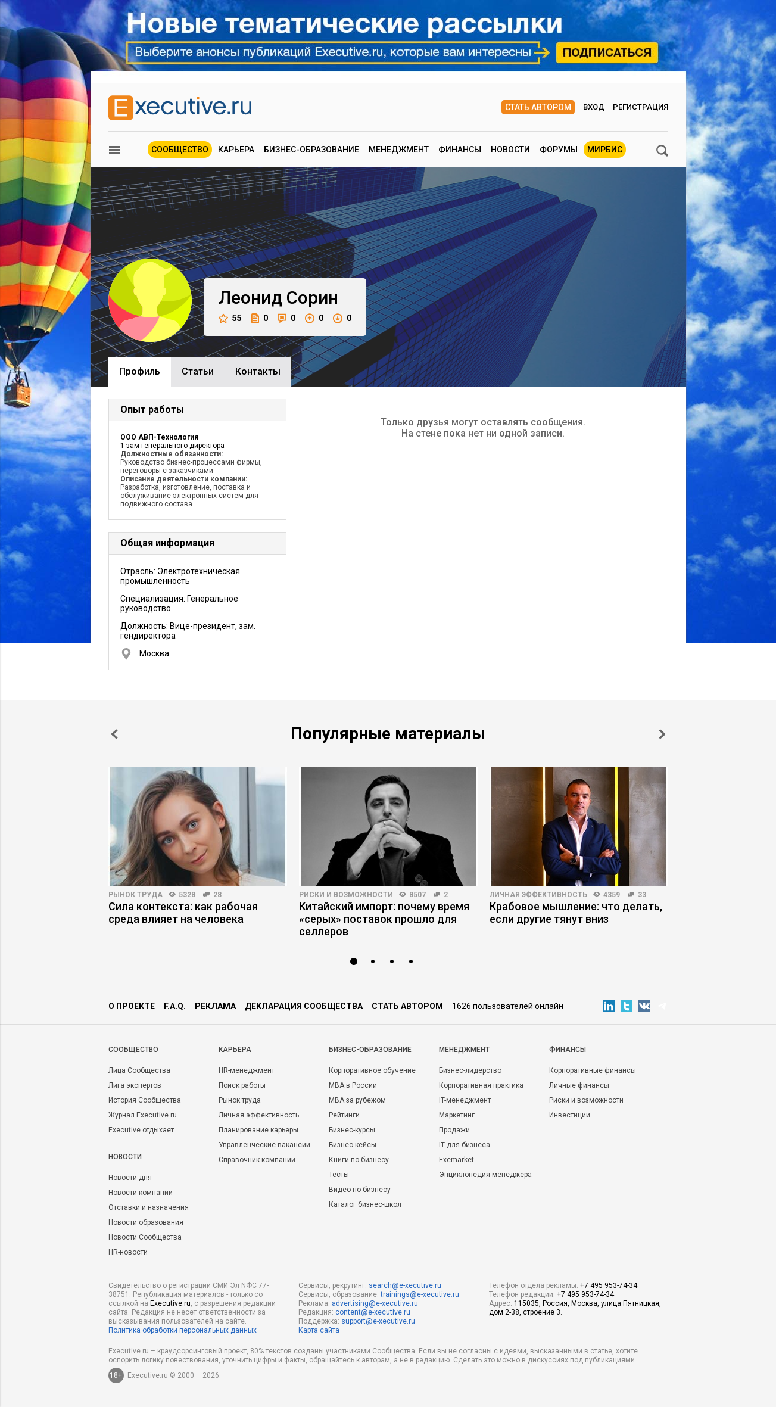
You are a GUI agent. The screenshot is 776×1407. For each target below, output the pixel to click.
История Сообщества (144, 1100)
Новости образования (145, 1222)
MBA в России (353, 1085)
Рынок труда (135, 895)
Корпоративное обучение (372, 1070)
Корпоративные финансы (592, 1070)
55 (230, 318)
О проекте (131, 1006)
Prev (114, 734)
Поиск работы (242, 1085)
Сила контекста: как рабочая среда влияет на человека (183, 912)
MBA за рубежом (357, 1100)
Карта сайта (318, 1330)
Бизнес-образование (311, 149)
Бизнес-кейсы (352, 1145)
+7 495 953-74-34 (608, 1285)
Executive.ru (170, 1303)
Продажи (454, 1130)
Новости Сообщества (145, 1237)
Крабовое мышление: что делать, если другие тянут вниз (576, 912)
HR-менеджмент (247, 1070)
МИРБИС (604, 149)
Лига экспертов (134, 1085)
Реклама (215, 1006)
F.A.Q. (175, 1006)
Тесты (339, 1175)
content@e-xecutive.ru (372, 1312)
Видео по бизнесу (360, 1189)
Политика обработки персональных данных (182, 1330)
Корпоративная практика (481, 1085)
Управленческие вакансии (264, 1145)
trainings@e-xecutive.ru (420, 1294)
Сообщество (179, 149)
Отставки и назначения (148, 1207)
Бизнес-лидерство (470, 1070)
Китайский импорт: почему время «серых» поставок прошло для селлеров (384, 919)
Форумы (559, 149)
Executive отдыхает (141, 1130)
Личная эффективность (538, 895)
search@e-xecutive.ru (405, 1285)
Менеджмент (399, 149)
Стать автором (538, 107)
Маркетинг (457, 1115)
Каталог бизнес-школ (365, 1204)
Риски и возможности (346, 895)
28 (217, 895)
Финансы (459, 149)
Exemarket (456, 1160)
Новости (510, 149)
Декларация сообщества (304, 1006)
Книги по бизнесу (359, 1160)
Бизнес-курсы (352, 1130)
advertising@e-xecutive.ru (375, 1303)
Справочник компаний (257, 1160)
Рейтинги (344, 1115)
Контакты (258, 371)
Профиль (139, 371)
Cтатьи (198, 371)
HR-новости (128, 1252)
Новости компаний (140, 1192)
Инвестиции (569, 1115)
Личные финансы (579, 1085)
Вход (593, 106)
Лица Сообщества (139, 1070)
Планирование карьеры (258, 1130)
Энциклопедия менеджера (485, 1175)
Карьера (236, 149)
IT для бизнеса (464, 1145)
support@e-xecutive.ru (378, 1321)
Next (662, 734)
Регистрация (640, 106)
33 (642, 895)
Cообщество (133, 1049)
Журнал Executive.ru (142, 1115)
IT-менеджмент (465, 1100)
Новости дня (130, 1177)
